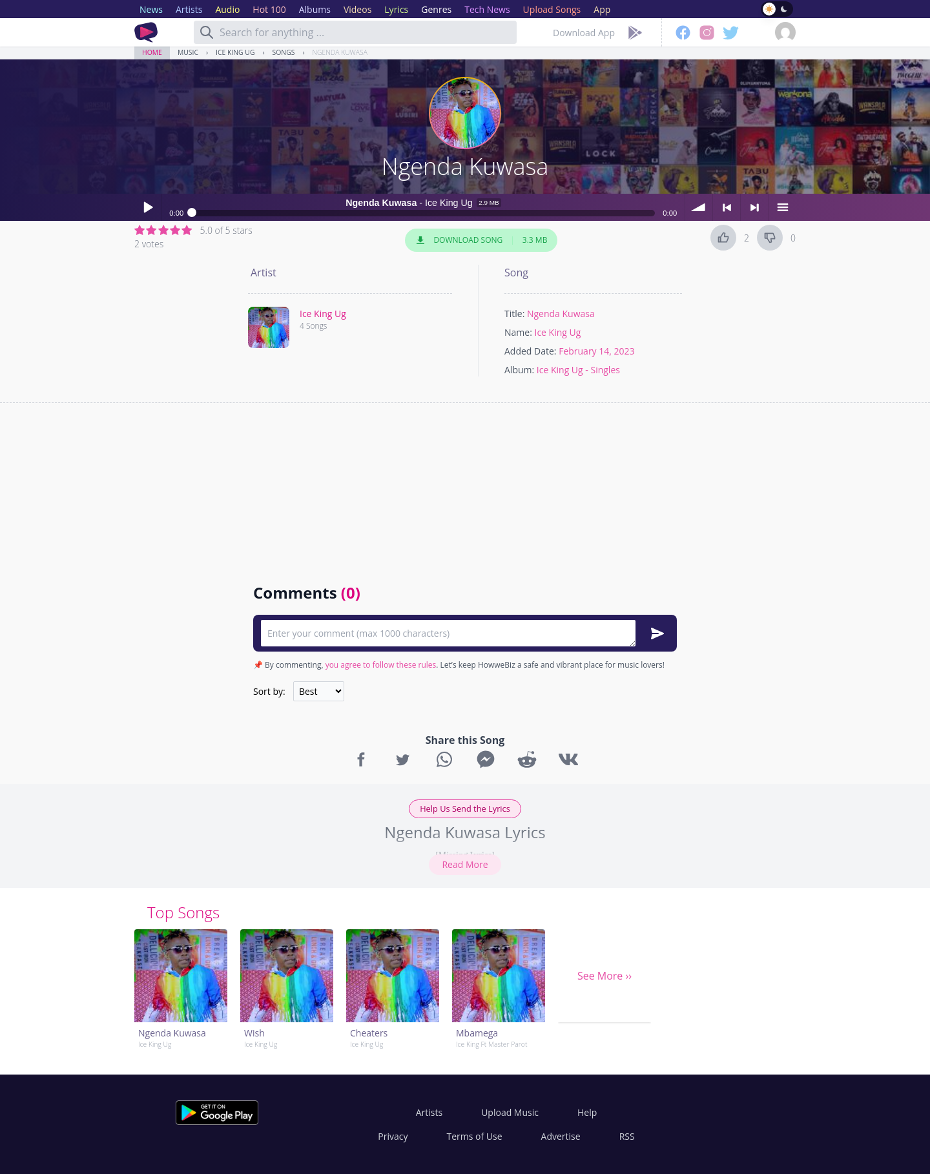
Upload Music (510, 1112)
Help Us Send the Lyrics (465, 808)
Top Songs (183, 912)
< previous (726, 207)
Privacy (393, 1136)
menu (782, 207)
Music (188, 52)
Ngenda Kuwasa (340, 52)
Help (587, 1112)
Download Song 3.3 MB (481, 240)
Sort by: (269, 691)
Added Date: (530, 351)
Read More (465, 864)
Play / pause (147, 207)
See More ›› (604, 976)
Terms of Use (474, 1136)
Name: (518, 332)
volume (698, 207)
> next (754, 207)
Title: (514, 313)
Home (152, 52)
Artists (429, 1112)
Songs (284, 52)
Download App (584, 32)
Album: (519, 370)
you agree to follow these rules (381, 664)
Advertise (561, 1136)
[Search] (206, 32)
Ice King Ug (235, 52)
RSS (627, 1136)
